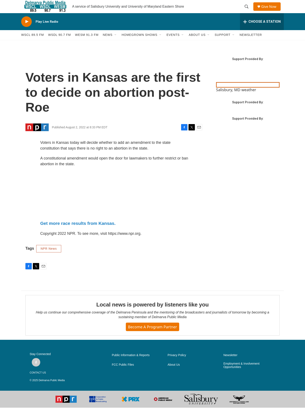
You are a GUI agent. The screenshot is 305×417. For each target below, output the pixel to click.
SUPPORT (222, 44)
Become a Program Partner (152, 336)
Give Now (271, 11)
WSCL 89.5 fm (32, 44)
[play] (26, 30)
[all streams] (262, 30)
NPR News (49, 258)
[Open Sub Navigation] (115, 44)
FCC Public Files (123, 374)
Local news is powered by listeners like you (152, 314)
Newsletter (230, 364)
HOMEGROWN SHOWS (139, 44)
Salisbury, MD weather (236, 98)
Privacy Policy (177, 364)
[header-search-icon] (248, 11)
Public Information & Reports (131, 364)
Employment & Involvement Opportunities (241, 374)
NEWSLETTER (251, 44)
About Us (174, 374)
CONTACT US (38, 382)
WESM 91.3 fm (86, 44)
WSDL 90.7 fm (59, 44)
